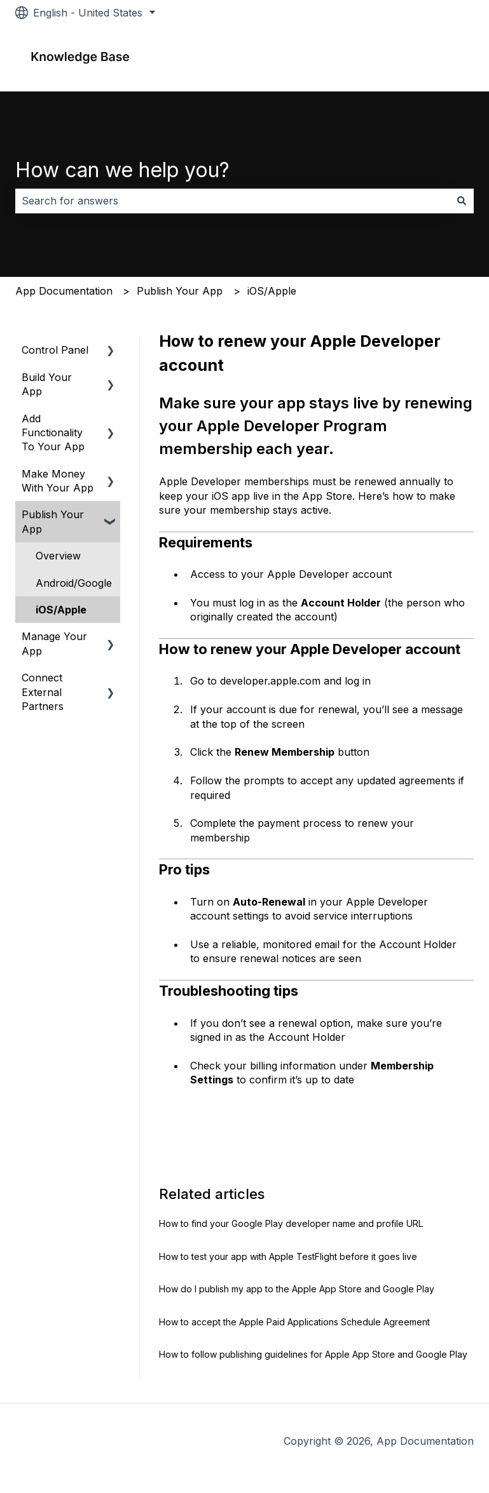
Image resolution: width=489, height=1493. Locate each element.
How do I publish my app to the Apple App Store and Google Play (296, 1288)
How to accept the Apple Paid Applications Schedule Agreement (294, 1321)
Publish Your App (180, 291)
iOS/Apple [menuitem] (61, 609)
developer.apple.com (268, 680)
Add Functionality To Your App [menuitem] (53, 432)
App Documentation (64, 291)
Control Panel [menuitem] (55, 350)
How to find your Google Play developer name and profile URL (291, 1223)
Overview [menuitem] (58, 555)
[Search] (462, 201)
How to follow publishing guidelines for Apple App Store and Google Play (313, 1354)
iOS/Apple (271, 291)
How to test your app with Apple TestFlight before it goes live (288, 1256)
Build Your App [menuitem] (47, 384)
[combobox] (232, 201)
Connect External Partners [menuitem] (43, 692)
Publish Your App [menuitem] (53, 521)
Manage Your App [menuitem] (54, 643)
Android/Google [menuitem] (74, 583)
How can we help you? (122, 169)
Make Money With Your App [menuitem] (57, 480)
